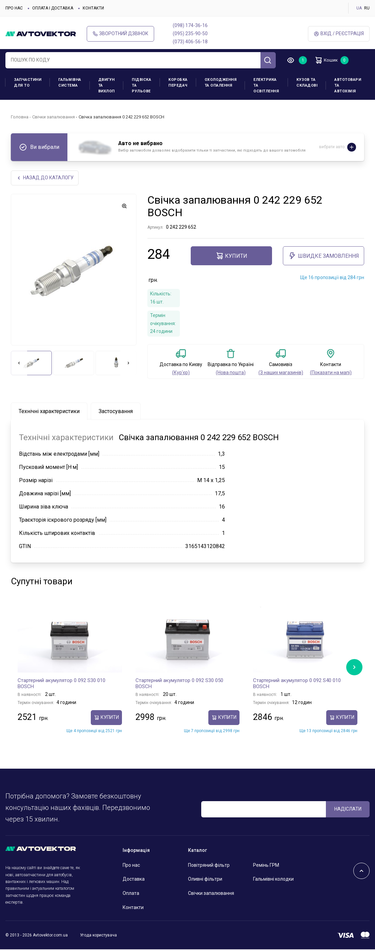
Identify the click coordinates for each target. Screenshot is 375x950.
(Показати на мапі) (331, 373)
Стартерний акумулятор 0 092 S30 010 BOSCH (61, 684)
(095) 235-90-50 (190, 33)
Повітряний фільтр (209, 865)
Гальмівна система (69, 82)
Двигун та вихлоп (106, 85)
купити (231, 256)
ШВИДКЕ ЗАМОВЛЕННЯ (323, 256)
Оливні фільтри (205, 879)
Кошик (328, 60)
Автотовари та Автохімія (347, 85)
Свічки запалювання (53, 116)
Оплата (131, 894)
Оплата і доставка (52, 8)
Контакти (93, 8)
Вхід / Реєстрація (339, 34)
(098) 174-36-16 (190, 25)
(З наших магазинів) (280, 373)
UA (359, 8)
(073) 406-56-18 (190, 41)
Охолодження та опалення (221, 82)
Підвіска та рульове (141, 85)
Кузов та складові (306, 82)
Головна (19, 116)
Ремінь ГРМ (266, 865)
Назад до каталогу (45, 178)
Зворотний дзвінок (120, 34)
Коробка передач (178, 82)
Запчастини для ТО (27, 82)
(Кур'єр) (181, 373)
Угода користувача (98, 935)
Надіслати (347, 809)
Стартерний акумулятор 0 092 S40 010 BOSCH (297, 684)
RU (367, 8)
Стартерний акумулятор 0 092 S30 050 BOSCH (179, 684)
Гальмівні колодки (273, 879)
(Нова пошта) (231, 373)
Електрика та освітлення (266, 85)
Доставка (134, 879)
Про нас (14, 8)
